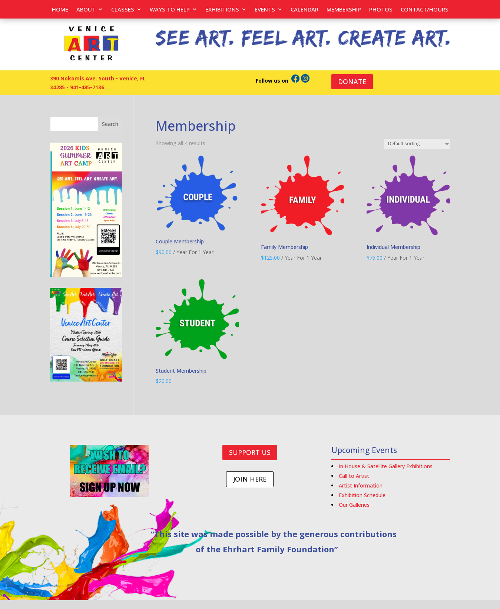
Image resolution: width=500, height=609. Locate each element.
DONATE (352, 81)
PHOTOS (381, 10)
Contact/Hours (424, 10)
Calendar (304, 10)
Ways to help (170, 10)
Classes (122, 10)
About (86, 10)
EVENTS (265, 10)
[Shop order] (417, 144)
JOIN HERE (249, 479)
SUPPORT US (250, 452)
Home (60, 10)
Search (110, 123)
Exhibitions (222, 10)
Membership (344, 10)
